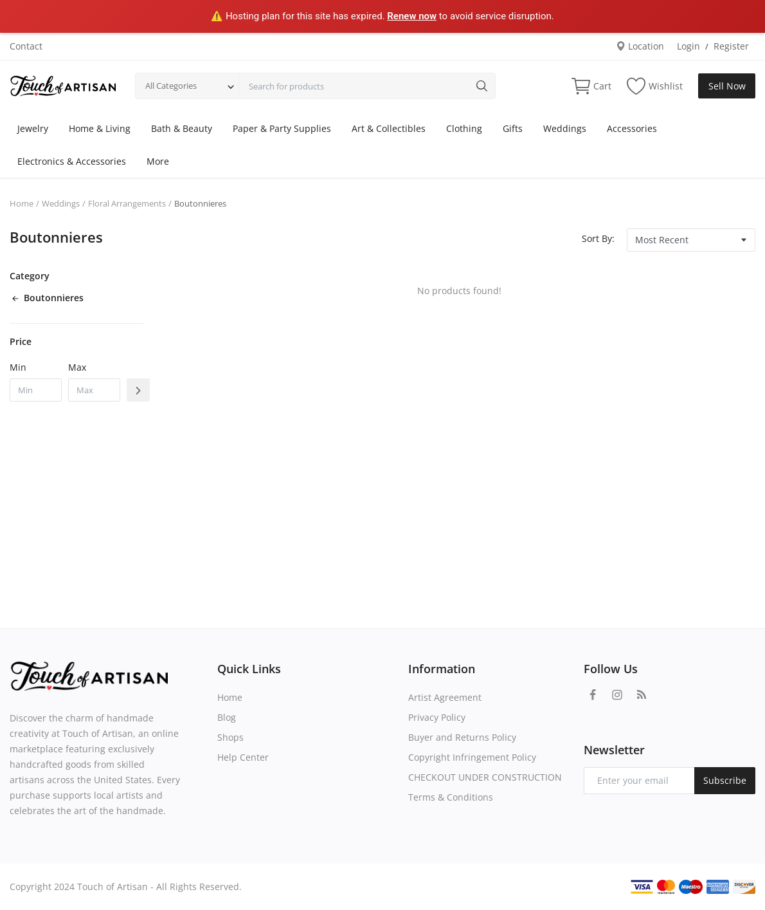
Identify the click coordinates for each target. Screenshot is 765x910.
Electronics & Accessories (71, 161)
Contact (26, 46)
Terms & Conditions (450, 797)
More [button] (158, 161)
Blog (226, 717)
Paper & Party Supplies (282, 128)
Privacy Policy (436, 717)
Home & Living (99, 128)
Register (731, 46)
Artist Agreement (445, 697)
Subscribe (724, 780)
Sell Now (727, 86)
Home (21, 203)
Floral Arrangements (127, 203)
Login (688, 46)
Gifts (513, 128)
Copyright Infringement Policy (472, 757)
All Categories (171, 85)
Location (640, 46)
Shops (230, 737)
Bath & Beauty (181, 128)
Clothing (464, 128)
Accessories (632, 128)
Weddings (564, 128)
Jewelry (32, 128)
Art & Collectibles (389, 128)
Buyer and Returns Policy (462, 737)
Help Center (243, 757)
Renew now (412, 16)
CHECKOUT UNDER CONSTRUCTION (485, 777)
